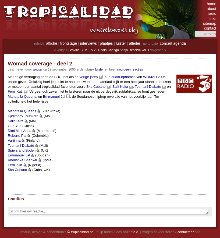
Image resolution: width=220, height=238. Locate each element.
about (211, 8)
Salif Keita (120, 87)
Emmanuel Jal (54, 96)
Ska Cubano (96, 87)
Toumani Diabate (148, 87)
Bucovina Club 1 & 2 (81, 50)
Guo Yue (14, 126)
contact (210, 28)
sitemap (209, 23)
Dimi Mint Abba (19, 131)
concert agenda (173, 43)
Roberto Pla (17, 136)
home (211, 4)
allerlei (134, 43)
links (212, 18)
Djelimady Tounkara (23, 116)
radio (212, 13)
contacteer (186, 232)
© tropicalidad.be (80, 232)
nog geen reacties (130, 69)
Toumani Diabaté (21, 146)
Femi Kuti (15, 91)
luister (121, 43)
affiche (51, 43)
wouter (37, 69)
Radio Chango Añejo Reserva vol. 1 (123, 50)
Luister (99, 69)
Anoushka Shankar (22, 160)
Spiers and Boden (22, 150)
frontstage (68, 43)
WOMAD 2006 (154, 77)
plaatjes (106, 43)
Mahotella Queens (22, 96)
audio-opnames (123, 77)
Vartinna (14, 140)
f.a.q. (135, 232)
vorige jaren (89, 77)
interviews (88, 43)
